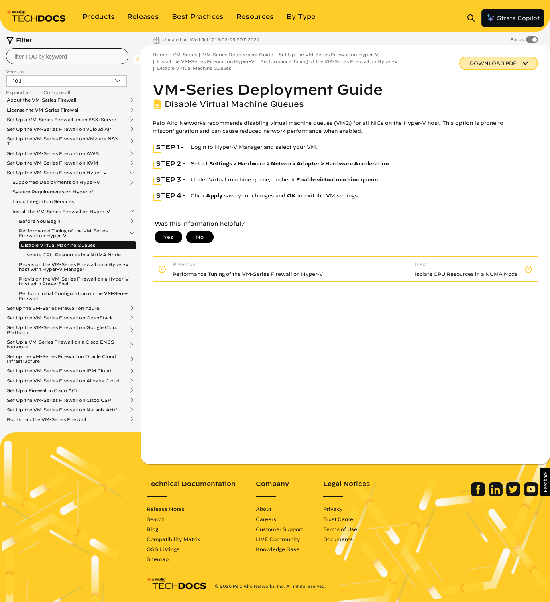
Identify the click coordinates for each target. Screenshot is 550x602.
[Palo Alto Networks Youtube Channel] (531, 494)
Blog (152, 529)
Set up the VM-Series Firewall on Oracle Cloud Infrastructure (61, 359)
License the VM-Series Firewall (43, 110)
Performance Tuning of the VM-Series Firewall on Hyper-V (63, 233)
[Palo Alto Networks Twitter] (514, 494)
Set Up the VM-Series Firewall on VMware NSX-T (63, 141)
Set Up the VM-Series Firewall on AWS (53, 153)
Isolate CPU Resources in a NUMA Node (73, 254)
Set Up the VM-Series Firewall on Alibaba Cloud (63, 380)
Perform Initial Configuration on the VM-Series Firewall (73, 296)
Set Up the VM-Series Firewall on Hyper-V (57, 172)
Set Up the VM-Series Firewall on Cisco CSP (59, 400)
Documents (338, 539)
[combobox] (67, 56)
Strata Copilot (513, 18)
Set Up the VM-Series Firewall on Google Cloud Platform (63, 330)
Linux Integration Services (43, 201)
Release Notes (166, 509)
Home (160, 54)
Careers (266, 519)
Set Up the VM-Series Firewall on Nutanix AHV (62, 409)
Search (156, 519)
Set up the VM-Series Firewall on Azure (53, 308)
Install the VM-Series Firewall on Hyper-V (61, 211)
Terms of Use (340, 529)
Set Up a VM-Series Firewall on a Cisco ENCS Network (60, 344)
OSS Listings (163, 549)
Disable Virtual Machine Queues (58, 245)
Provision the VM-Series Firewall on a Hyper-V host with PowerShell (74, 281)
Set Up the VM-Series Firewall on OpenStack (60, 317)
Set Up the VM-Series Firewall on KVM (52, 163)
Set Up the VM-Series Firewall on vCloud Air (59, 129)
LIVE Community (278, 539)
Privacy (333, 509)
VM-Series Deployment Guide (238, 54)
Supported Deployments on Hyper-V (56, 182)
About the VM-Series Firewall (41, 100)
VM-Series (185, 54)
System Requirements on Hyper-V (52, 191)
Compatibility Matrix (173, 539)
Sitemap (158, 559)
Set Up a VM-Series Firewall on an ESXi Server (61, 119)
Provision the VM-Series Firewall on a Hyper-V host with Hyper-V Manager (74, 267)
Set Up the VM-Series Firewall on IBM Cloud (59, 370)
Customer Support (279, 529)
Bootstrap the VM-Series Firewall (46, 419)
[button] (545, 482)
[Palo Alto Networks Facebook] (479, 494)
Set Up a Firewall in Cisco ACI (42, 390)
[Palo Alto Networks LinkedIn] (496, 494)
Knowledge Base (277, 549)
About (263, 509)
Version (15, 71)
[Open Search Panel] (473, 18)
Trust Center (339, 519)
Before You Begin (39, 221)
